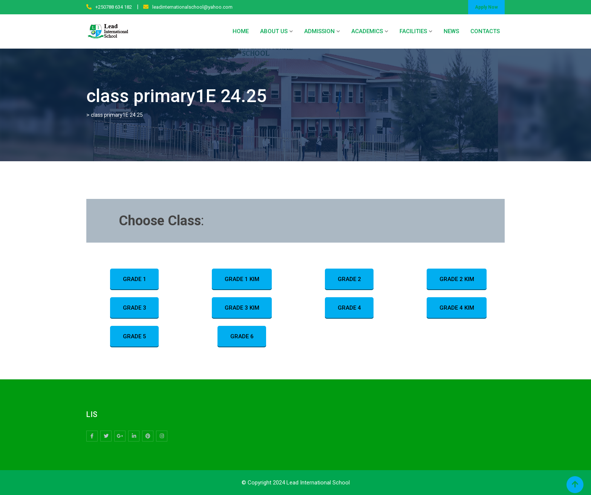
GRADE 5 (134, 336)
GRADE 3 (134, 308)
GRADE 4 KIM (456, 308)
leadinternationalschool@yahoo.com (192, 7)
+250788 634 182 (113, 7)
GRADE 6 (242, 336)
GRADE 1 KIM (242, 279)
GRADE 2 (349, 279)
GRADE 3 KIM (242, 308)
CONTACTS (485, 31)
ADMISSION (319, 31)
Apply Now (486, 7)
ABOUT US (274, 31)
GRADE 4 (349, 308)
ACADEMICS (367, 31)
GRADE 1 (134, 279)
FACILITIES (413, 31)
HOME (241, 31)
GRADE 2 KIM (456, 279)
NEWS (451, 31)
